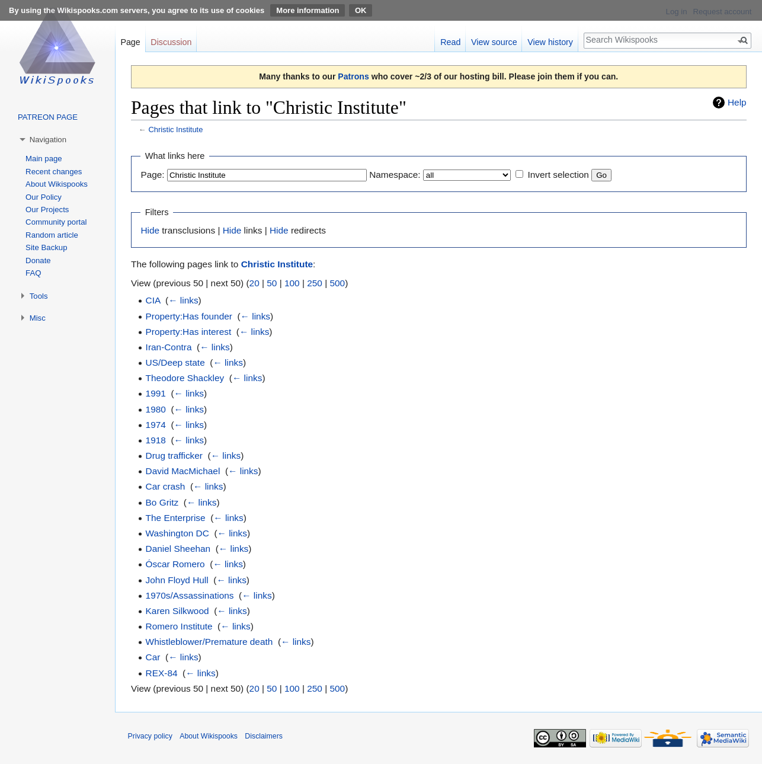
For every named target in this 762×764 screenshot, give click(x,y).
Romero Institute (179, 626)
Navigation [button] (48, 139)
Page (130, 42)
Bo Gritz (162, 502)
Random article (51, 235)
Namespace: (394, 175)
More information (307, 10)
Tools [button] (39, 296)
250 (314, 283)
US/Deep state (175, 362)
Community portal (56, 222)
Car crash (165, 486)
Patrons (353, 76)
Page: (152, 175)
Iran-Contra (169, 347)
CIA (153, 300)
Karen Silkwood (177, 611)
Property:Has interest (189, 332)
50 (272, 283)
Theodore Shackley (185, 378)
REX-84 (162, 673)
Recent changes (53, 171)
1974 (156, 425)
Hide (149, 230)
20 (254, 283)
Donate (38, 260)
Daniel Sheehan (178, 549)
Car (153, 657)
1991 (156, 393)
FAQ (33, 272)
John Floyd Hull (177, 580)
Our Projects (47, 209)
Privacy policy (150, 736)
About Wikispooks (56, 184)
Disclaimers (264, 736)
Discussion (171, 42)
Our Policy (43, 197)
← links (183, 300)
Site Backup (46, 247)
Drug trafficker (174, 455)
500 (337, 283)
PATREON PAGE (48, 117)
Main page (43, 158)
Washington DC (177, 533)
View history (550, 42)
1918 (156, 440)
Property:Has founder (189, 316)
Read (450, 42)
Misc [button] (38, 318)
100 (292, 283)
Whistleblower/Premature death (209, 642)
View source (494, 42)
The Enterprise (176, 518)
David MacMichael (183, 471)
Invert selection (558, 175)
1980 (156, 409)
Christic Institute (175, 129)
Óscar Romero (175, 564)
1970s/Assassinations (190, 595)
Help (737, 102)
